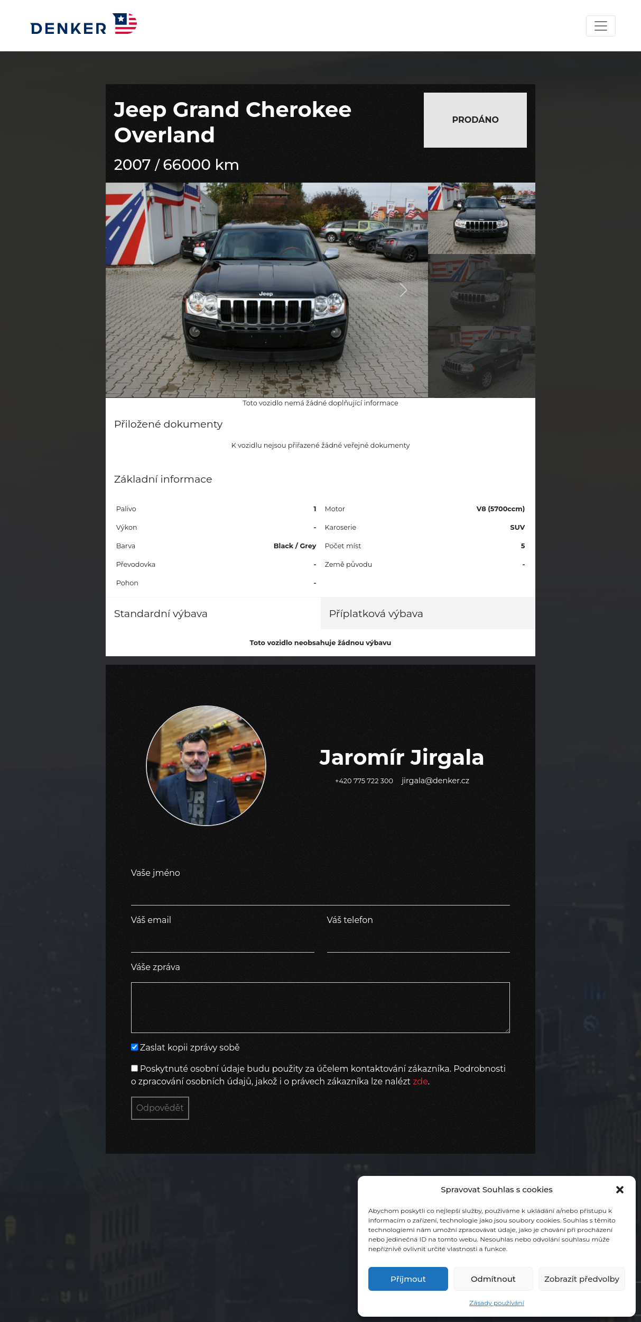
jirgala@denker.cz (435, 780)
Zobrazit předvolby (581, 1279)
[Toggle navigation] (601, 26)
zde (420, 1081)
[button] (620, 1189)
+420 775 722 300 (364, 781)
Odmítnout (493, 1279)
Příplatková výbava (376, 613)
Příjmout (408, 1279)
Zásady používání (496, 1303)
